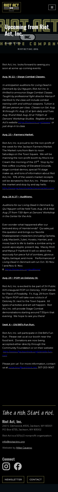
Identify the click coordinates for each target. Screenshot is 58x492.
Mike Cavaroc (24, 447)
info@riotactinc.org (13, 441)
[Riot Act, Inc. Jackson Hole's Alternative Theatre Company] (11, 7)
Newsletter (13, 479)
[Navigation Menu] (52, 7)
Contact (36, 479)
